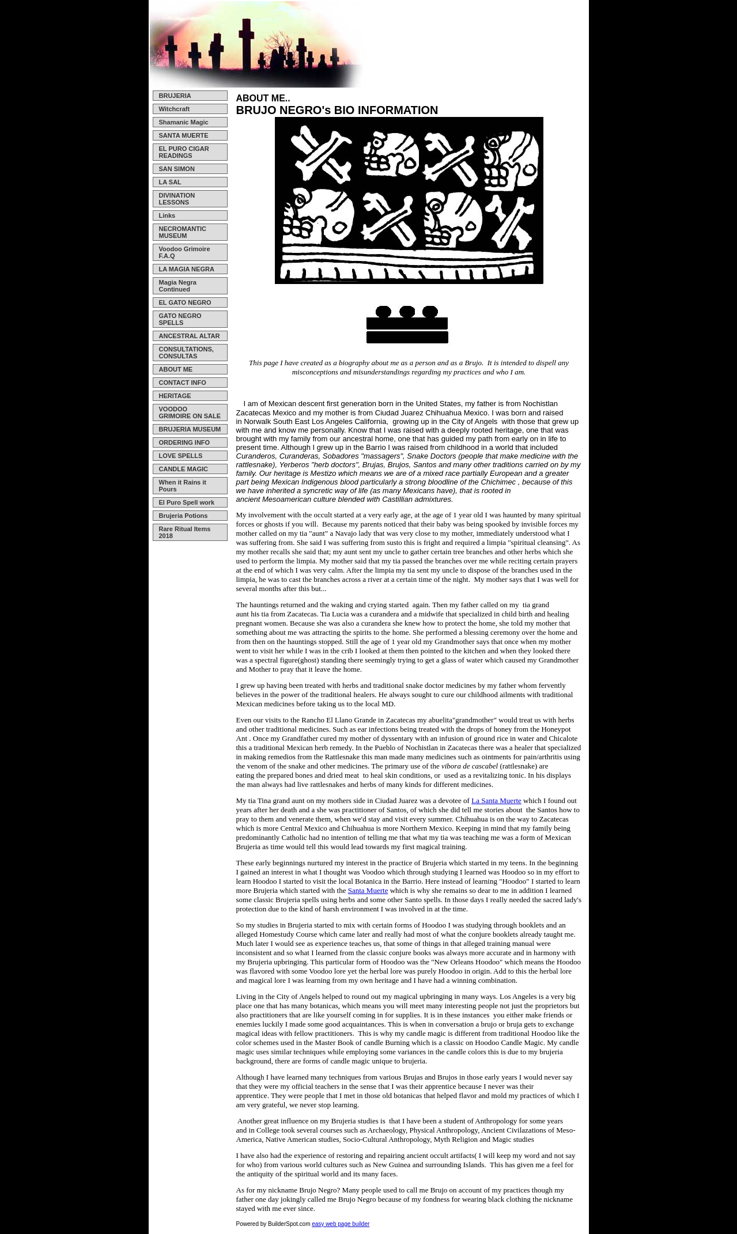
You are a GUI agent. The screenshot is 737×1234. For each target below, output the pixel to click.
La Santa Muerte (496, 800)
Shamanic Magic (184, 122)
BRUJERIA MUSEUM (190, 429)
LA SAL (170, 182)
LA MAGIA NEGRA (186, 269)
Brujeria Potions (183, 515)
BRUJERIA (175, 95)
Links (167, 215)
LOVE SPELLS (181, 455)
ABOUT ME (176, 369)
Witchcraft (174, 108)
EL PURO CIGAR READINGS (184, 152)
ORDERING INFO (184, 442)
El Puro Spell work (187, 502)
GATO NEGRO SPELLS (180, 319)
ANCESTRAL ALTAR (189, 335)
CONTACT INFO (182, 382)
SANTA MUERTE (184, 135)
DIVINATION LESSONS (177, 199)
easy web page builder (340, 1224)
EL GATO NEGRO (185, 302)
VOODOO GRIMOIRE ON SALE (190, 412)
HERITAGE (175, 395)
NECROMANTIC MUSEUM (183, 232)
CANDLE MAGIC (184, 468)
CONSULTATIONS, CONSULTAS (186, 352)
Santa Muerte (368, 890)
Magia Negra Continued (177, 286)
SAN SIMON (177, 168)
